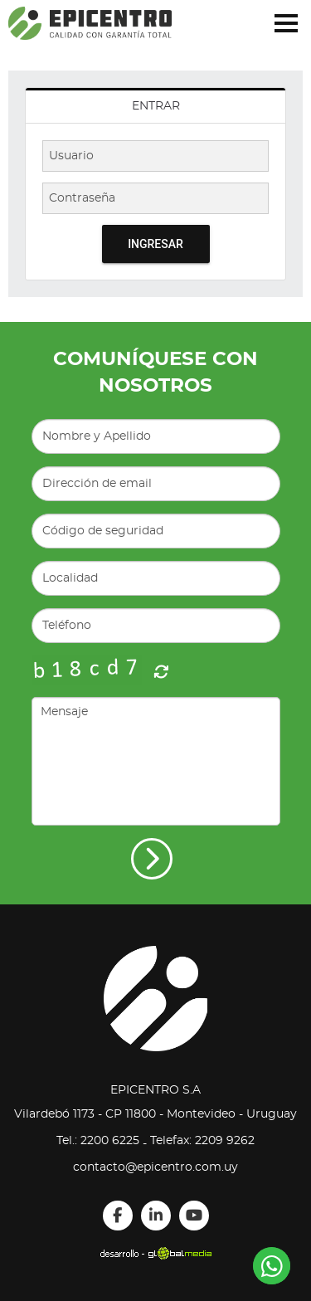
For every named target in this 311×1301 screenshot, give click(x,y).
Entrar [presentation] (156, 106)
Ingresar (155, 244)
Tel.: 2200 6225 (97, 1141)
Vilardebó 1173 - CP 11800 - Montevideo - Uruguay (155, 1114)
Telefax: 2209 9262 (202, 1141)
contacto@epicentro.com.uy (155, 1167)
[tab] (155, 106)
